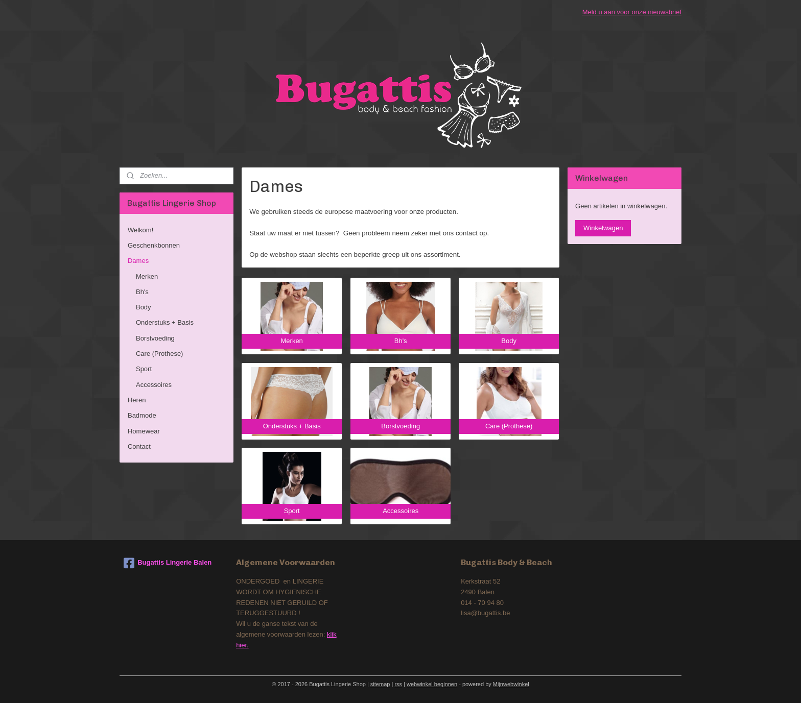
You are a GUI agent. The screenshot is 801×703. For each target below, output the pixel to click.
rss (398, 684)
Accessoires (154, 385)
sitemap (380, 684)
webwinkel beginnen (432, 684)
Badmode (142, 415)
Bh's (142, 292)
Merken (147, 276)
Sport (144, 369)
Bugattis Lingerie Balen (167, 563)
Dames (138, 260)
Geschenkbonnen (154, 245)
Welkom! (140, 230)
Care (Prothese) (159, 353)
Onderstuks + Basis (165, 322)
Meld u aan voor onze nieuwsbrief (631, 12)
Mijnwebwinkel (511, 684)
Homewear (144, 431)
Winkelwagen (603, 228)
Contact (139, 446)
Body (143, 307)
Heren (137, 400)
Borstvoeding (155, 338)
